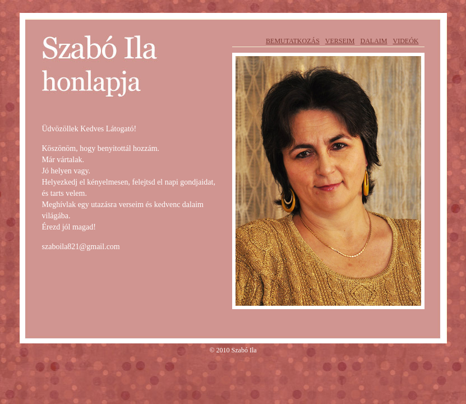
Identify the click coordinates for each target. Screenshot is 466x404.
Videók (406, 41)
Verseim (340, 41)
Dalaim (374, 41)
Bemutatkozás (293, 41)
